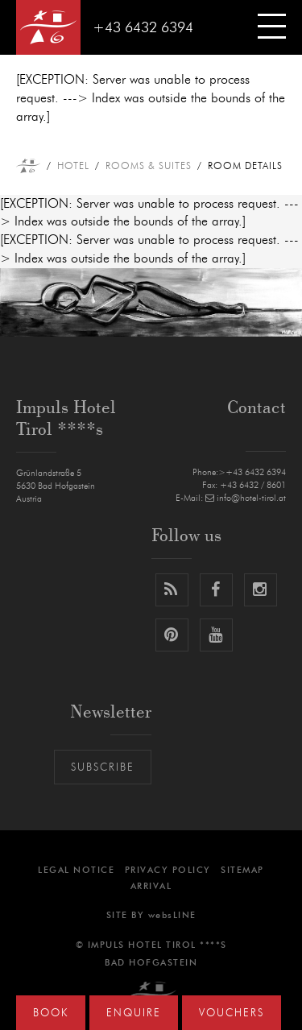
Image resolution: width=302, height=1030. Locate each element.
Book (50, 1013)
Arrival (151, 886)
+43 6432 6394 (143, 28)
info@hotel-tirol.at (245, 498)
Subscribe (102, 768)
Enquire (133, 1013)
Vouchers (231, 1013)
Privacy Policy (168, 870)
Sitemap (242, 870)
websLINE (172, 915)
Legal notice (76, 870)
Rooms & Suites (148, 166)
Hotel (73, 166)
